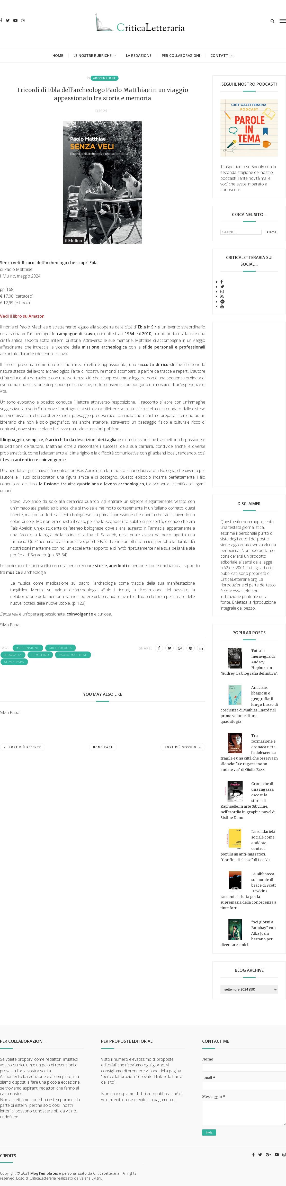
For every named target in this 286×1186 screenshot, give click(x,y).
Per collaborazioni (181, 55)
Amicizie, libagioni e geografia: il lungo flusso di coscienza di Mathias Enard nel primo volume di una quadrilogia (249, 704)
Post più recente (22, 747)
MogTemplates (44, 1173)
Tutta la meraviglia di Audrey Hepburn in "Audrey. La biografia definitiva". (249, 662)
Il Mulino (40, 655)
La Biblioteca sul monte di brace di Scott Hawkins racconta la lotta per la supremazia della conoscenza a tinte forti (248, 891)
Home (57, 55)
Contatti (219, 55)
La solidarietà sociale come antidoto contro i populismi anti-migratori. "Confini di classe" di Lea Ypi (247, 845)
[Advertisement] (249, 404)
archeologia (60, 648)
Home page (103, 747)
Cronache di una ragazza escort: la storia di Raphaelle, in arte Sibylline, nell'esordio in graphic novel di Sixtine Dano (247, 800)
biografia (13, 655)
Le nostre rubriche (93, 55)
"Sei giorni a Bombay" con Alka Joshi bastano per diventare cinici (248, 933)
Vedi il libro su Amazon (22, 316)
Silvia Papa (14, 662)
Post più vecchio (183, 747)
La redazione (138, 55)
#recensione (104, 78)
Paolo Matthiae (73, 655)
